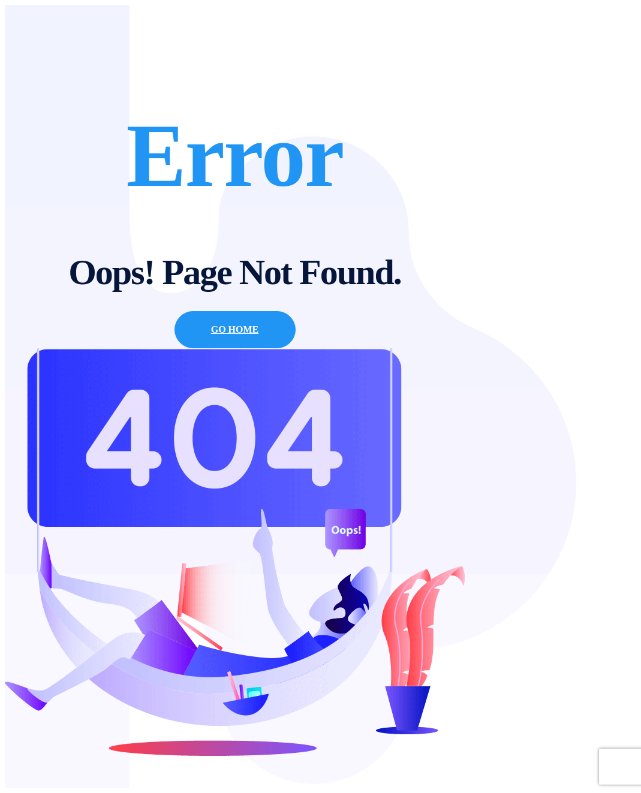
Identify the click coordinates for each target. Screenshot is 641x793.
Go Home (235, 329)
